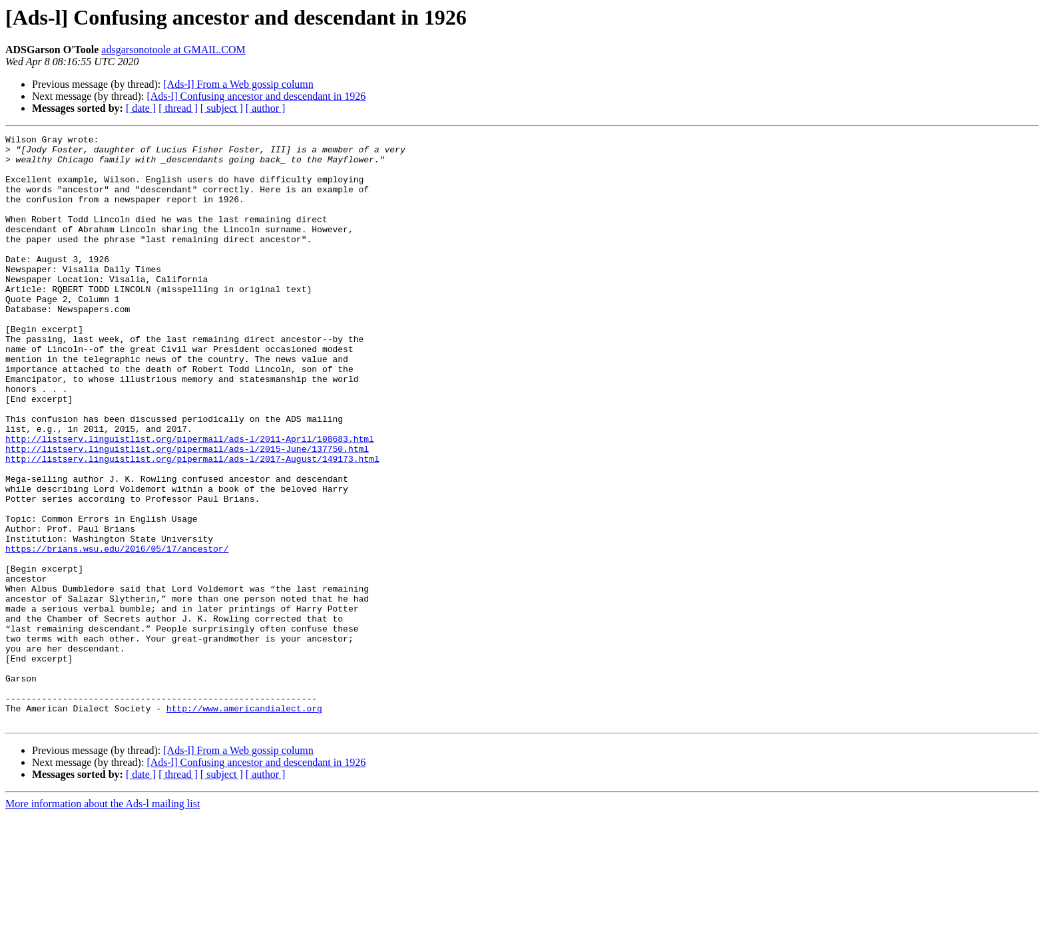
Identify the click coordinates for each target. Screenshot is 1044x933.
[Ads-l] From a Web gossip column (238, 84)
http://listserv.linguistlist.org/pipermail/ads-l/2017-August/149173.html (192, 524)
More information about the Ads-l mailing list (102, 921)
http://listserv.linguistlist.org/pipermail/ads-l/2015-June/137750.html (187, 512)
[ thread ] (178, 108)
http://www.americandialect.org (244, 824)
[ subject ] (221, 108)
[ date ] (141, 108)
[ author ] (266, 108)
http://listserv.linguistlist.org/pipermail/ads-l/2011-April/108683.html (189, 500)
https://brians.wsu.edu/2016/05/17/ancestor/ (116, 632)
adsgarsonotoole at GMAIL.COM (173, 49)
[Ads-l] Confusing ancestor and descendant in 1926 (256, 96)
